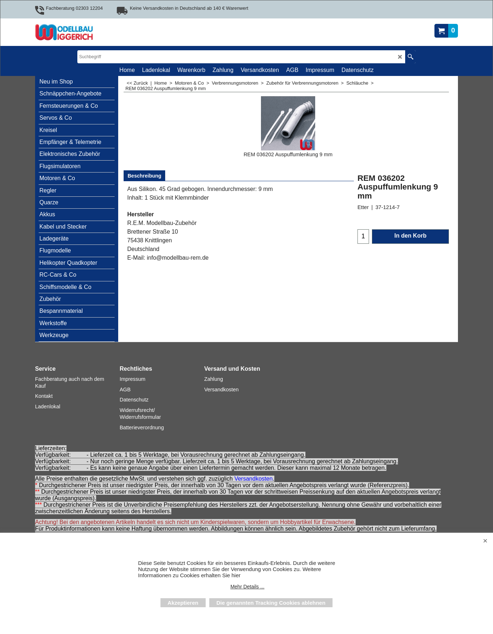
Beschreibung (144, 176)
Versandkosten (253, 479)
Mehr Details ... (247, 587)
